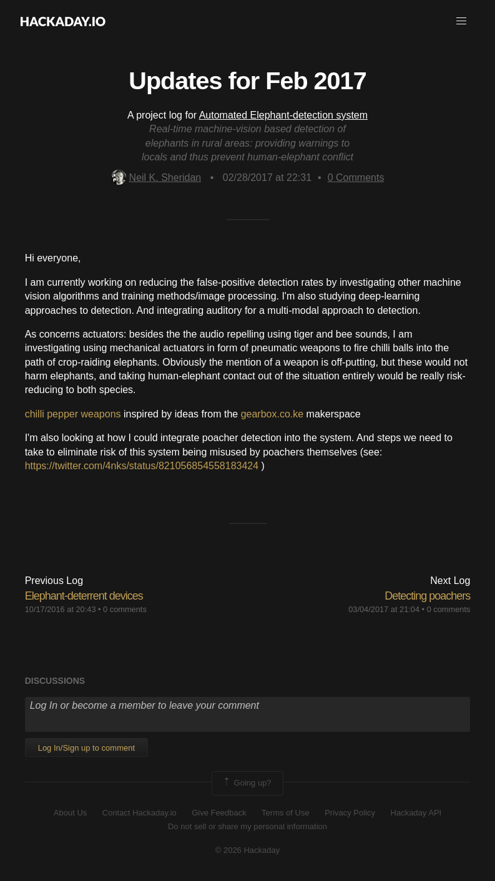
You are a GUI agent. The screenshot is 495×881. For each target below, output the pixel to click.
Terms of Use (286, 812)
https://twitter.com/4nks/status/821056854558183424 (141, 465)
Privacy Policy (350, 812)
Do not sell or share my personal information (247, 826)
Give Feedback (219, 812)
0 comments (125, 609)
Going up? (247, 783)
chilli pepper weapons (73, 414)
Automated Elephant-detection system (283, 115)
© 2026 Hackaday (247, 850)
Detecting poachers (427, 596)
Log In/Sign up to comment (86, 747)
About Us (70, 812)
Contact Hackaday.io (139, 812)
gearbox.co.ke (272, 414)
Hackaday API (416, 812)
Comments (356, 177)
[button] (461, 21)
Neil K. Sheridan (156, 177)
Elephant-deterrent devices (84, 596)
